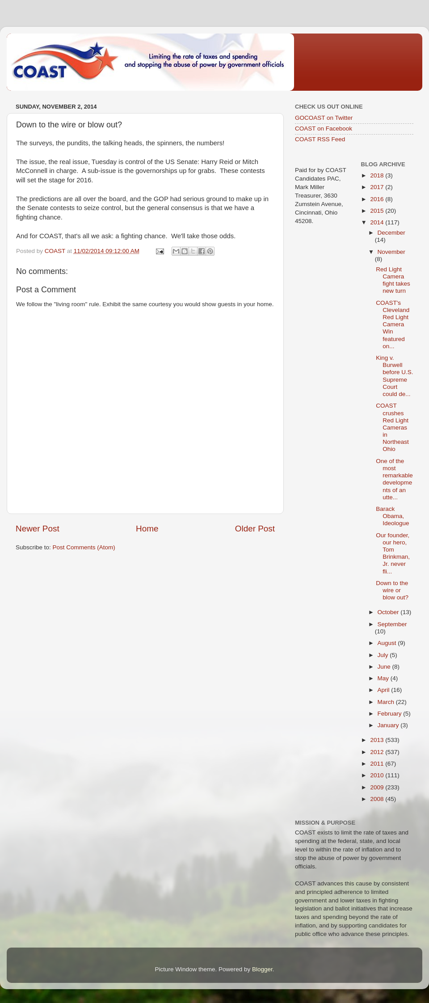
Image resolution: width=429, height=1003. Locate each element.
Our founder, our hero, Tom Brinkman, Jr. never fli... (393, 553)
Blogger (262, 969)
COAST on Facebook (323, 128)
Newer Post (37, 528)
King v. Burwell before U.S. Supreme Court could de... (394, 375)
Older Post (255, 528)
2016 (377, 199)
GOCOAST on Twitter (324, 117)
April (384, 690)
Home (147, 528)
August (388, 643)
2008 (377, 799)
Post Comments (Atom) (84, 547)
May (384, 678)
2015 (377, 210)
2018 (377, 175)
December (391, 232)
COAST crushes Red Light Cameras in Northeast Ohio (392, 427)
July (384, 655)
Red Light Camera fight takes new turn (393, 280)
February (391, 713)
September (392, 624)
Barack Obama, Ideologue (392, 516)
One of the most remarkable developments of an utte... (394, 479)
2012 (377, 752)
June (385, 666)
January (389, 725)
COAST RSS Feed (320, 139)
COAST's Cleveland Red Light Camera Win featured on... (392, 324)
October (389, 612)
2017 (377, 187)
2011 (377, 763)
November (391, 252)
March (387, 702)
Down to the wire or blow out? (392, 590)
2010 (377, 775)
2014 (377, 222)
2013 (377, 740)
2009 (377, 787)
